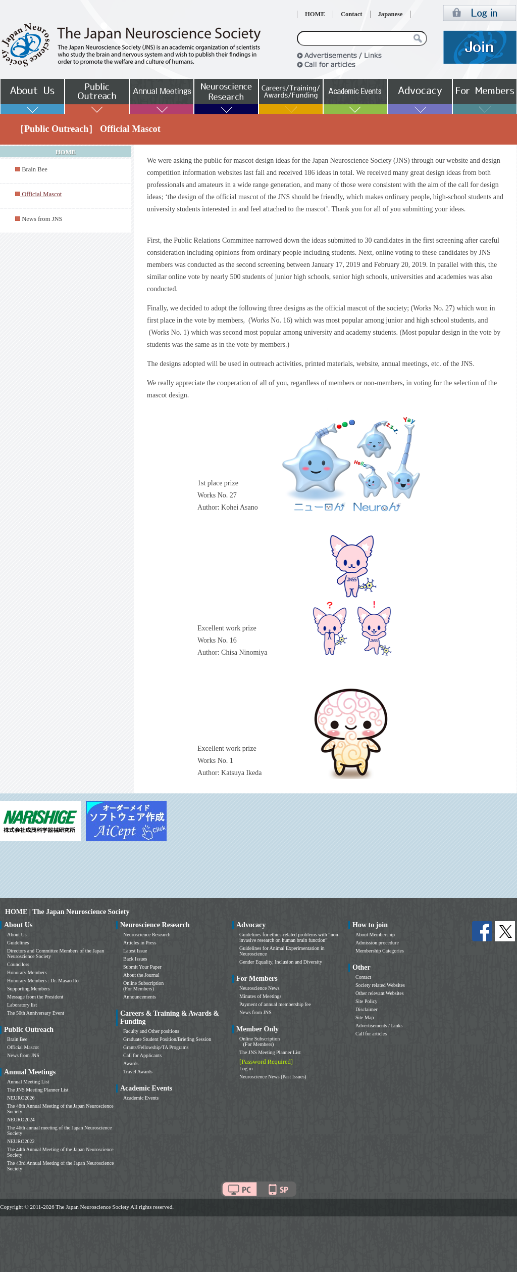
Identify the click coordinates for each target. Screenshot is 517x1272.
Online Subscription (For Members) (143, 985)
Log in (245, 1068)
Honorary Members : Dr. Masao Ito (43, 980)
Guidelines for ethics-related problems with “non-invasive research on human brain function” (289, 937)
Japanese (390, 14)
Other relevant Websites (379, 993)
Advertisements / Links (378, 1025)
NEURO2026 (20, 1098)
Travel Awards (137, 1071)
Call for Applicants (142, 1055)
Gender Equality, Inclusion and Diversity (280, 962)
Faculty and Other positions (151, 1031)
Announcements (139, 997)
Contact (352, 14)
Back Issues (135, 959)
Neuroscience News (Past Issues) (272, 1076)
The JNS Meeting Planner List (38, 1090)
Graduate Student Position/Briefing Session (167, 1039)
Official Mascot (23, 1047)
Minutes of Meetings (260, 996)
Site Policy (366, 1001)
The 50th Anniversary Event (35, 1013)
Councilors (18, 964)
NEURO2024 (20, 1119)
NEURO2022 (20, 1141)
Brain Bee (34, 169)
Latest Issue (135, 950)
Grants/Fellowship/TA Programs (155, 1047)
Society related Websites (380, 985)
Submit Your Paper (142, 967)
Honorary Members (27, 972)
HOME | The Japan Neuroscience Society (67, 912)
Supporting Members (28, 988)
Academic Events (141, 1098)
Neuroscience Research (147, 934)
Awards (130, 1063)
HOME (315, 14)
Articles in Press (140, 942)
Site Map (364, 1017)
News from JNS (42, 218)
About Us (17, 934)
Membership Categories (379, 950)
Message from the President (35, 997)
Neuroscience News (259, 988)
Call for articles (371, 1033)
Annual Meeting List (28, 1081)
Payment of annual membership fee (275, 1004)
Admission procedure (377, 942)
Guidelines (18, 942)
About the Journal (141, 975)
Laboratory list (22, 1005)
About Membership (375, 934)
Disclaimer (366, 1009)
